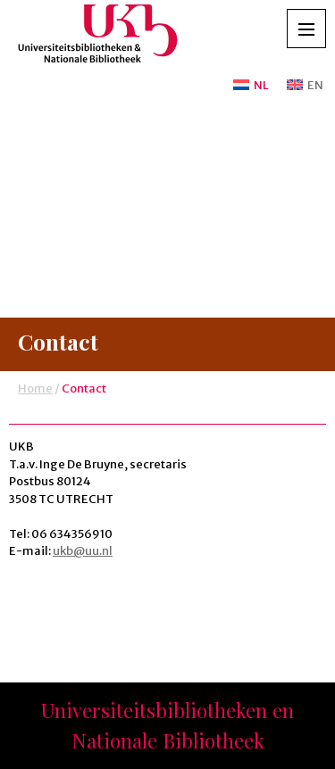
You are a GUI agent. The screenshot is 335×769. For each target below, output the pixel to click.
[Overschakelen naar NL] (251, 85)
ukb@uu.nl (83, 550)
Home (35, 388)
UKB (98, 38)
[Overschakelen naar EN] (301, 85)
